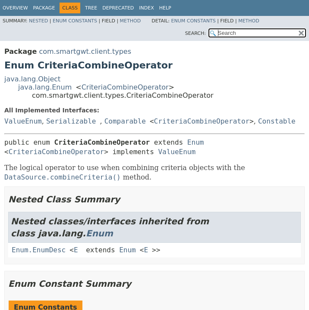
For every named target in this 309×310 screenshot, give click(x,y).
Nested (38, 21)
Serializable (71, 121)
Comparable (125, 121)
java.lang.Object (32, 79)
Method (130, 21)
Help (165, 8)
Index (146, 8)
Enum (195, 142)
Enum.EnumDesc (39, 250)
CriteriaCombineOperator (125, 87)
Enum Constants (75, 21)
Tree (91, 8)
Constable (277, 121)
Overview (15, 8)
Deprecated (118, 8)
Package (44, 8)
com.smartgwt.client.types (85, 51)
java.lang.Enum (45, 87)
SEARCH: (195, 33)
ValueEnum (23, 121)
